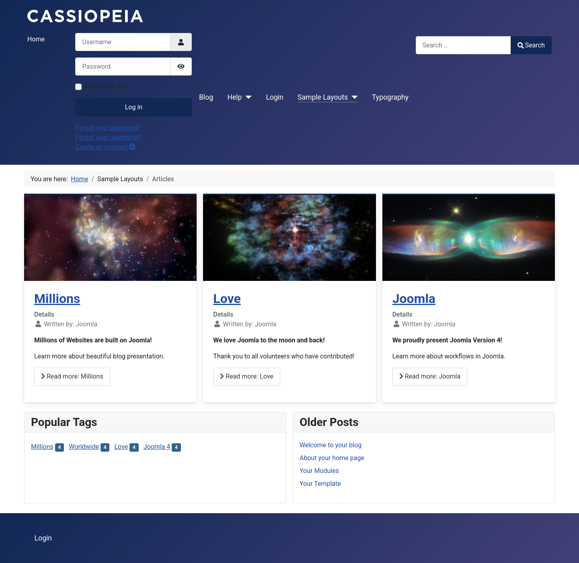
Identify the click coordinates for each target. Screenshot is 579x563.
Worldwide (84, 446)
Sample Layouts (323, 97)
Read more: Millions (72, 376)
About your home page (332, 458)
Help (234, 97)
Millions (57, 298)
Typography (390, 97)
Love (226, 298)
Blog (206, 97)
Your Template (320, 483)
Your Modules (319, 471)
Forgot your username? (108, 137)
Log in (133, 107)
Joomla (413, 298)
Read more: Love (246, 376)
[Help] (247, 97)
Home (36, 39)
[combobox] (463, 45)
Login (274, 97)
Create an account (105, 147)
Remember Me (106, 86)
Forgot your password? (107, 127)
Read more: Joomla (429, 376)
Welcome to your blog (330, 445)
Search (531, 45)
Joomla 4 (157, 446)
